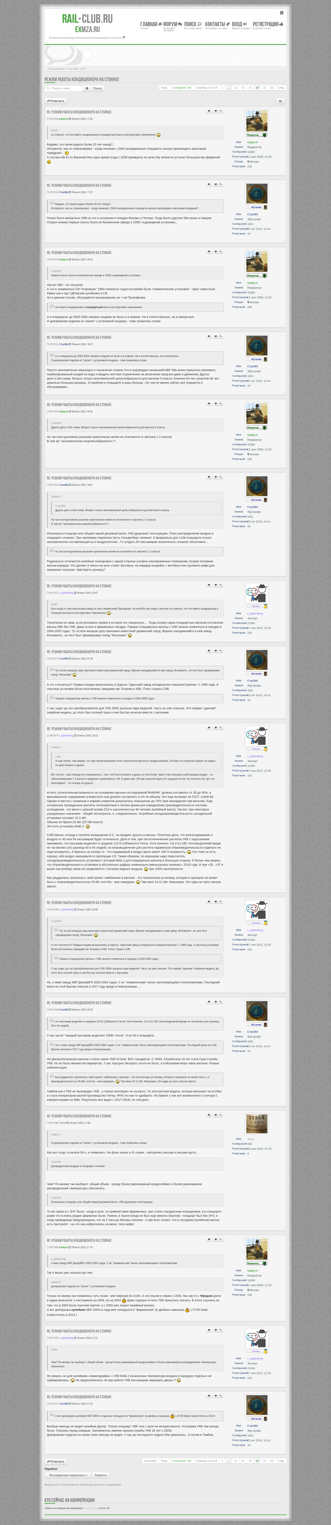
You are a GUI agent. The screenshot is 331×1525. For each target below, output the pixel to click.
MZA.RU (87, 29)
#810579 (52, 735)
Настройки (150, 1460)
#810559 (52, 259)
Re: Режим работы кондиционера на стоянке (79, 112)
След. (281, 87)
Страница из (206, 87)
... (229, 87)
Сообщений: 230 (181, 87)
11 (235, 87)
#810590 (52, 1337)
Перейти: (51, 1469)
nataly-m (63, 118)
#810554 (52, 192)
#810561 (52, 344)
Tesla (62, 1122)
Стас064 (63, 192)
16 (271, 87)
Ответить (55, 101)
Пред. (164, 87)
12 (242, 87)
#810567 (52, 484)
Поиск (98, 88)
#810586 (52, 1122)
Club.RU (87, 18)
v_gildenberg (66, 592)
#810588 (52, 1247)
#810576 (52, 592)
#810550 (52, 118)
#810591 (52, 1403)
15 (264, 87)
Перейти (100, 1475)
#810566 (52, 411)
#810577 (52, 658)
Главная (151, 24)
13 (250, 87)
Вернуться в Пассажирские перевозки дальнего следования (83, 1484)
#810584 (52, 1009)
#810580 (52, 909)
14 (257, 87)
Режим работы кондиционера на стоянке (82, 79)
